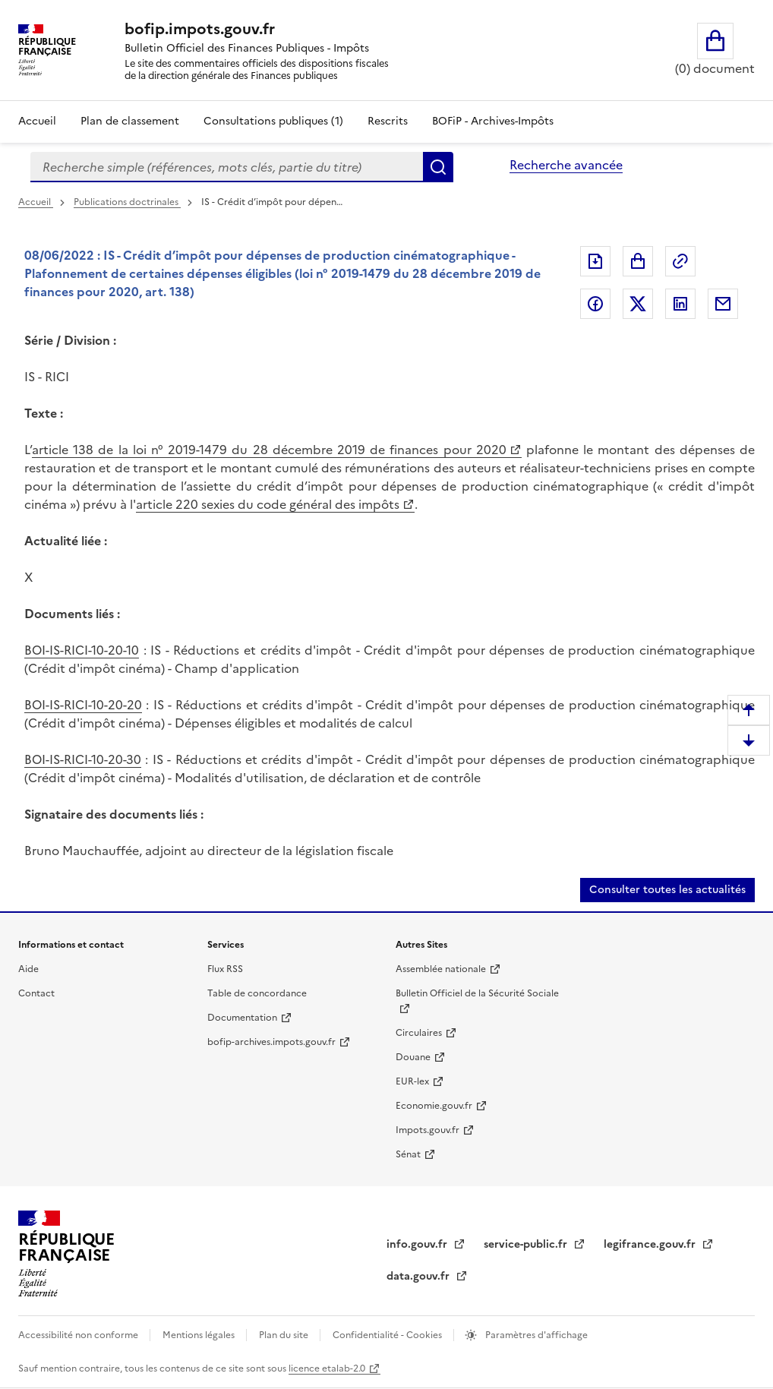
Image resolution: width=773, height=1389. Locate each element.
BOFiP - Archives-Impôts (493, 121)
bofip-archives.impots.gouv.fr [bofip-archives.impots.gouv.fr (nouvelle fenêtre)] (271, 1042)
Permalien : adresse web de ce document (680, 261)
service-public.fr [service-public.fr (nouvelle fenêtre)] (527, 1244)
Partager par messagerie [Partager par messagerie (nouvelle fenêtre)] (723, 304)
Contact (36, 993)
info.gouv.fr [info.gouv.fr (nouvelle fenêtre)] (418, 1244)
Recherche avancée (566, 165)
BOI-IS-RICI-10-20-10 (81, 650)
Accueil (37, 121)
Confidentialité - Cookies (388, 1335)
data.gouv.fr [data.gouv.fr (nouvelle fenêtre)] (419, 1276)
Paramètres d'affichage (535, 1335)
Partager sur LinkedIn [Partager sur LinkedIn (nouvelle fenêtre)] (680, 304)
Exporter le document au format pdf (595, 261)
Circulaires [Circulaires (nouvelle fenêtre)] (419, 1033)
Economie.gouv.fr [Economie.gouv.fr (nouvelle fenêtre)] (434, 1106)
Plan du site (285, 1335)
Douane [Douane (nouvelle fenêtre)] (413, 1057)
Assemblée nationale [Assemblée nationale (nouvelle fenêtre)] (441, 969)
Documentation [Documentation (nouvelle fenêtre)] (242, 1017)
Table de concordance (257, 993)
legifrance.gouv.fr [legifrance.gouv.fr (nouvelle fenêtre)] (651, 1244)
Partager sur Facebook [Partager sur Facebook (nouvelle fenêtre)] (595, 304)
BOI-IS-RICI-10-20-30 (82, 759)
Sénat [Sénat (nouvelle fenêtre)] (408, 1154)
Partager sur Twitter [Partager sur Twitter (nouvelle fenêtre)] (638, 304)
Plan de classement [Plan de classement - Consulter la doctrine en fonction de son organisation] (129, 121)
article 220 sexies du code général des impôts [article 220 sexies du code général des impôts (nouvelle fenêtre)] (267, 504)
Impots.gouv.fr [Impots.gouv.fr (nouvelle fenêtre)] (427, 1130)
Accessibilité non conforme (79, 1335)
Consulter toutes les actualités (667, 890)
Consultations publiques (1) (273, 121)
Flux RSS (225, 969)
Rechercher (438, 167)
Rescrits (388, 121)
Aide (28, 969)
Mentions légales (199, 1335)
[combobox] (226, 167)
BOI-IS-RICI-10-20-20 (83, 705)
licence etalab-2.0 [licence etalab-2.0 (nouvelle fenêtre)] (327, 1368)
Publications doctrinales (127, 202)
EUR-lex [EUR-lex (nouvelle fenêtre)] (412, 1081)
